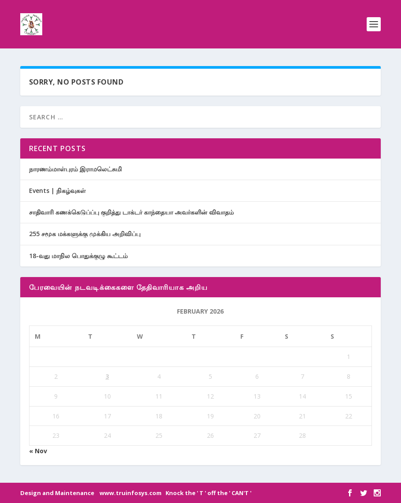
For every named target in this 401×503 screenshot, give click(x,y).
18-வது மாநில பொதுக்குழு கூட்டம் (78, 256)
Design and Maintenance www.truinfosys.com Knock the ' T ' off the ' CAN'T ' (135, 493)
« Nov (38, 451)
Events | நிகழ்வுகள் (57, 190)
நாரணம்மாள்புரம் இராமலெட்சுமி (75, 169)
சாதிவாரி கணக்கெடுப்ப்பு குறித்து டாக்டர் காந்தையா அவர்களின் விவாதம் (131, 212)
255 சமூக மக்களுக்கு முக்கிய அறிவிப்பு (84, 233)
